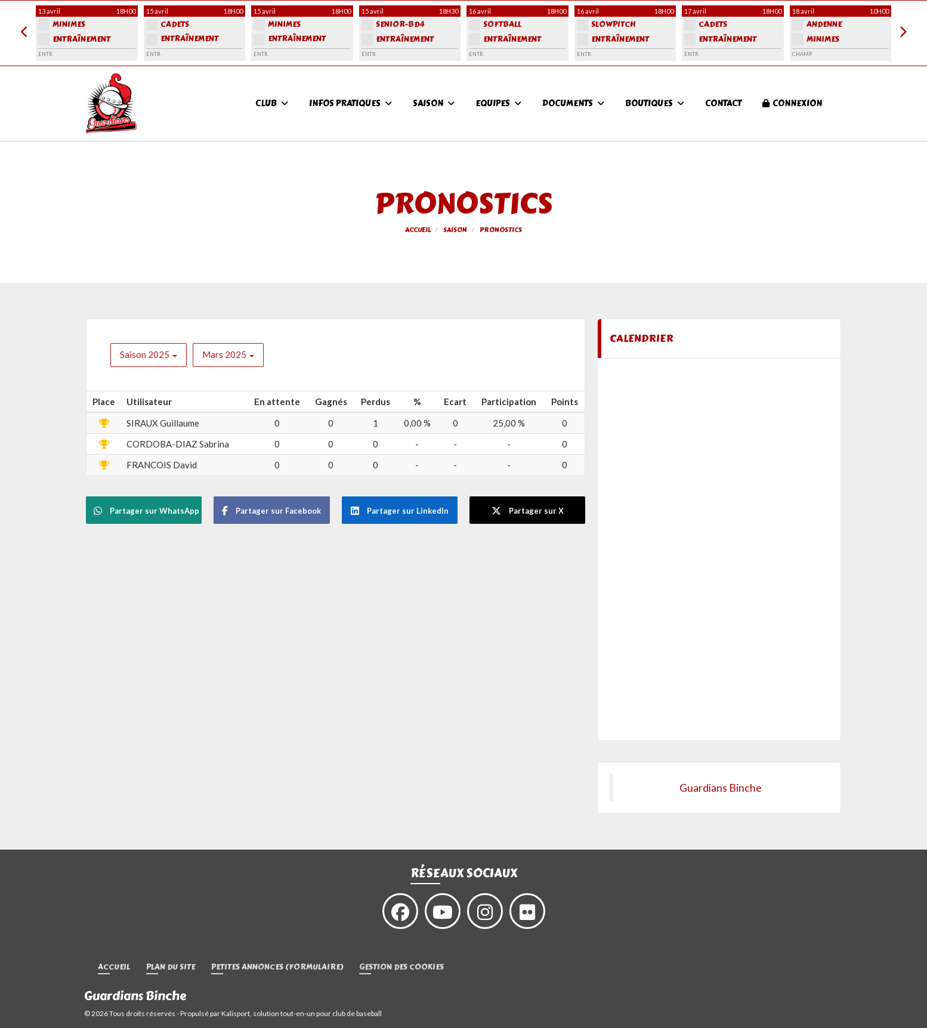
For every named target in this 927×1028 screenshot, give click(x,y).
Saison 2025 (148, 354)
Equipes (498, 103)
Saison (434, 103)
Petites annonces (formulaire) (277, 967)
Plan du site (170, 967)
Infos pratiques (350, 103)
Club (271, 103)
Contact (723, 103)
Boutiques (654, 103)
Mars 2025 (228, 354)
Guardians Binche (720, 788)
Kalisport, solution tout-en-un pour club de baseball (301, 1013)
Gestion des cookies (401, 967)
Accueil (114, 967)
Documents (573, 103)
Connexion (792, 103)
